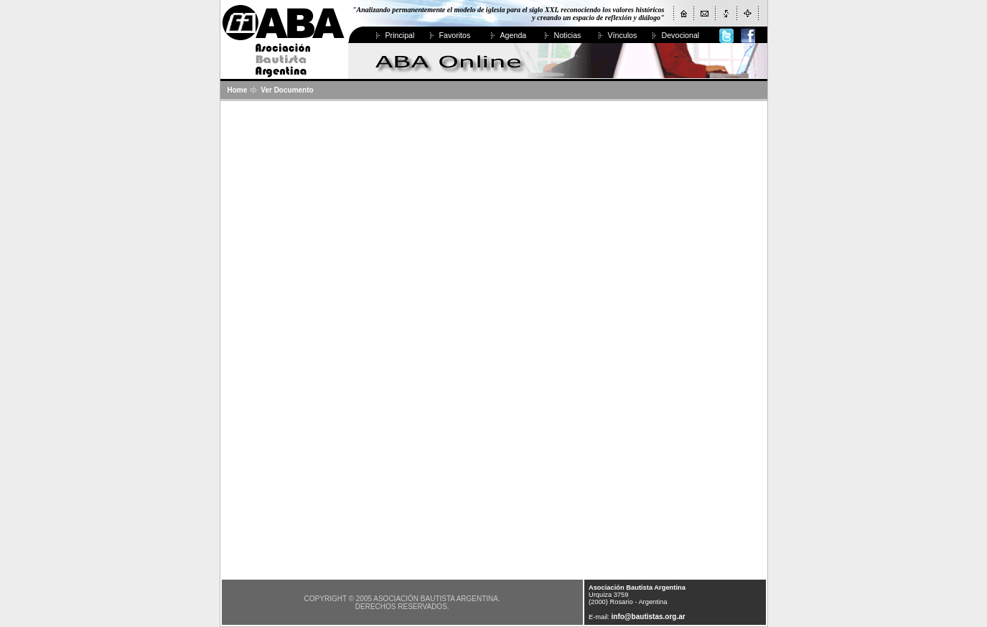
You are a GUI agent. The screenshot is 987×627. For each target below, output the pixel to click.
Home (238, 90)
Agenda (513, 35)
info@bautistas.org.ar (649, 617)
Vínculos (622, 35)
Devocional (681, 35)
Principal (400, 35)
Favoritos (455, 35)
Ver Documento (287, 90)
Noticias (567, 35)
